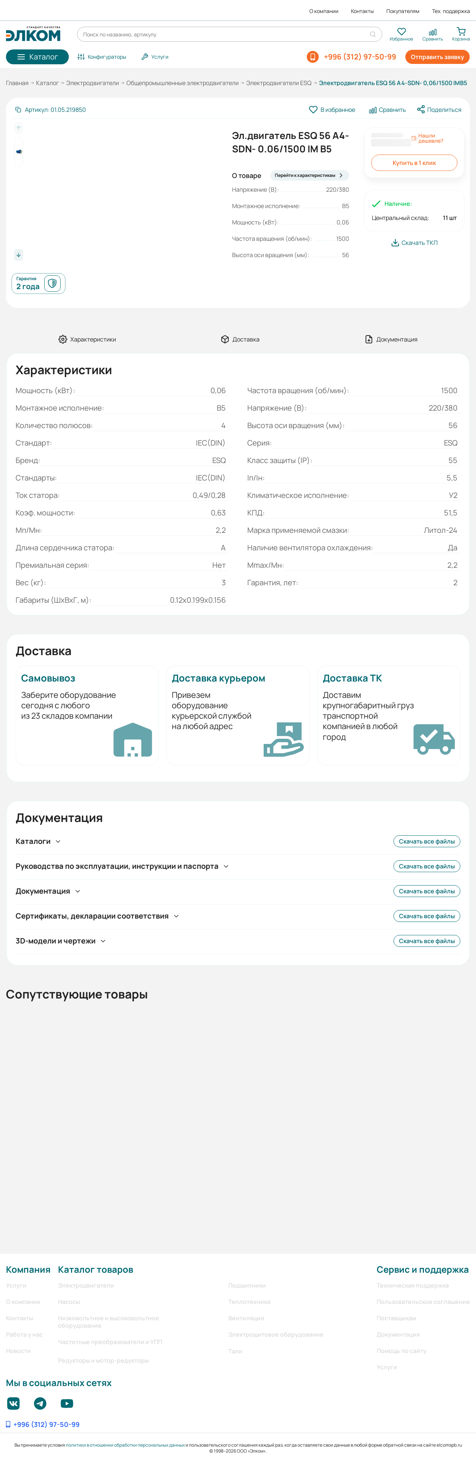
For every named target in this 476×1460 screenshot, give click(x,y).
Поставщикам (396, 1318)
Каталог (47, 83)
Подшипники (247, 1285)
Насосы (69, 1301)
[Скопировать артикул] (50, 109)
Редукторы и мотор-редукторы (103, 1360)
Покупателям (402, 11)
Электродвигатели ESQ (279, 83)
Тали (235, 1351)
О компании (323, 11)
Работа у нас (24, 1334)
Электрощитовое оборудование (276, 1334)
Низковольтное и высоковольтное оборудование (108, 1321)
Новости (18, 1350)
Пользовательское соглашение (423, 1301)
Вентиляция (246, 1318)
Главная (17, 83)
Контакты (362, 11)
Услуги (16, 1285)
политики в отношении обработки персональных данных (125, 1445)
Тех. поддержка (451, 11)
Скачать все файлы (427, 841)
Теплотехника (249, 1301)
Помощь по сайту (402, 1350)
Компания (28, 1269)
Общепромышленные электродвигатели (182, 83)
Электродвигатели (92, 83)
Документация (398, 1334)
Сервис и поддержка (423, 1269)
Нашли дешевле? (427, 138)
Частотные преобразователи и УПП (110, 1342)
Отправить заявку (437, 57)
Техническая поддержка (413, 1285)
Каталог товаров (95, 1269)
